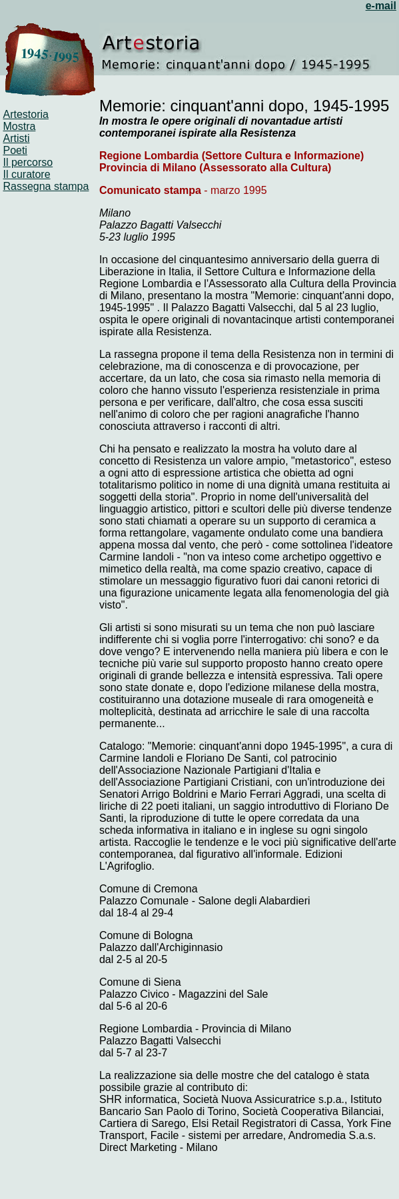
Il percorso (28, 162)
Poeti (15, 150)
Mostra (19, 126)
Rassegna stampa (46, 186)
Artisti (16, 138)
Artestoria (25, 114)
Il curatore (26, 174)
